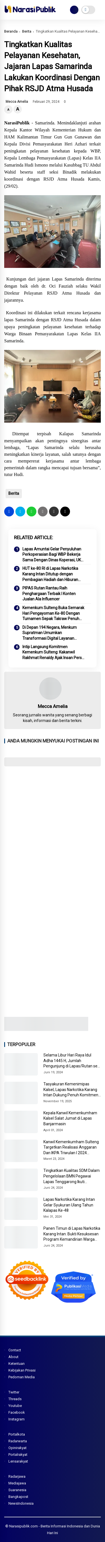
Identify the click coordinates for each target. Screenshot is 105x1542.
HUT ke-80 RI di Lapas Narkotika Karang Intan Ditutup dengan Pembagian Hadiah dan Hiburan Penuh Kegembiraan (50, 574)
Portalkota (16, 1434)
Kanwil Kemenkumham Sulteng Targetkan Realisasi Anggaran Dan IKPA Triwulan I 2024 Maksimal (71, 1148)
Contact (14, 1350)
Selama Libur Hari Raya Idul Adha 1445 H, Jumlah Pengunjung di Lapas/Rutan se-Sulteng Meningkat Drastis (71, 1061)
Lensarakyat (18, 1461)
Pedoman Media (21, 1377)
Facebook (16, 1412)
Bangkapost (18, 1497)
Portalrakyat (17, 1454)
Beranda (11, 31)
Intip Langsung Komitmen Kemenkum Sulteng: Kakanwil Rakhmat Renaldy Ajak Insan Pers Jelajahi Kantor (52, 652)
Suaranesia (17, 1490)
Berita (26, 31)
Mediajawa (17, 1483)
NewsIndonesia (21, 1503)
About (13, 1357)
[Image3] (46, 1029)
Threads (15, 1399)
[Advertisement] (52, 827)
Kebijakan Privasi (22, 1370)
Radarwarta (17, 1441)
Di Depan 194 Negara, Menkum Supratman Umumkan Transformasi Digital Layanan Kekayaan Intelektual (49, 633)
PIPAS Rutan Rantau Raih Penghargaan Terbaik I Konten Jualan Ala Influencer (49, 593)
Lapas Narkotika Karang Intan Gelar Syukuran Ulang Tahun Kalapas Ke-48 (69, 1205)
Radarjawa (16, 1476)
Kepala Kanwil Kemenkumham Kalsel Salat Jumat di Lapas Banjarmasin (70, 1118)
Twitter (13, 1392)
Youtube (15, 1406)
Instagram (16, 1419)
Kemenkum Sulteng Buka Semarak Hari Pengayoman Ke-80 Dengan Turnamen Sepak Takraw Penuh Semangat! (53, 613)
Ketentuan (16, 1363)
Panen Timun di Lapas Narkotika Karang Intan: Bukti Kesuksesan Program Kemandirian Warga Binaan (71, 1234)
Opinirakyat (17, 1448)
